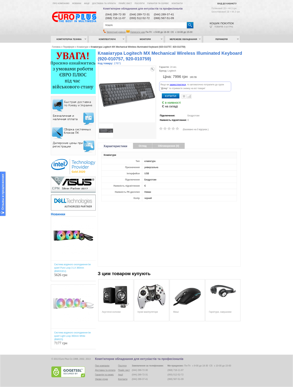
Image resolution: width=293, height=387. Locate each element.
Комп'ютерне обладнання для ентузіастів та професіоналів (143, 8)
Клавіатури (82, 47)
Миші (176, 312)
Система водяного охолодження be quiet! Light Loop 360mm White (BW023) (72, 336)
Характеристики (115, 146)
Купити (170, 95)
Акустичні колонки (111, 312)
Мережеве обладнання (183, 39)
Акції (87, 3)
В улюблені (184, 96)
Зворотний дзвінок (116, 32)
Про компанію (61, 3)
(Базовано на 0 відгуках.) (196, 129)
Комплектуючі (107, 39)
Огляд (142, 145)
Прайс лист (125, 3)
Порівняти (189, 96)
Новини (76, 3)
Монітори (145, 39)
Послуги (140, 3)
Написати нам (137, 32)
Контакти (177, 3)
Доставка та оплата (104, 3)
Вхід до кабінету (227, 3)
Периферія (221, 39)
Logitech (172, 70)
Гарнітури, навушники (220, 312)
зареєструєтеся (178, 84)
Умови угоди (101, 379)
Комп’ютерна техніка (69, 39)
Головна (56, 47)
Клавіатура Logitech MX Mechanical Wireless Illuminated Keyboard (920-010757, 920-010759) (138, 47)
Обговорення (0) (168, 145)
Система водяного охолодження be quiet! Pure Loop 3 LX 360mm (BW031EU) (72, 268)
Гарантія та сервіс (158, 3)
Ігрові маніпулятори (148, 312)
